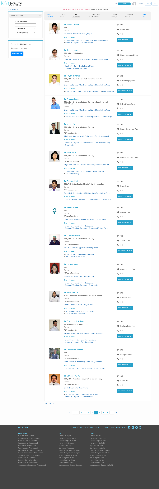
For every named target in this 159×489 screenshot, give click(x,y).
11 (112, 412)
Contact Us (105, 427)
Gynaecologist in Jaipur (67, 438)
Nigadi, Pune (125, 29)
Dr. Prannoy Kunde (71, 99)
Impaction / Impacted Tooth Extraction (79, 43)
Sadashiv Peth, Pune (128, 269)
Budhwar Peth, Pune (127, 326)
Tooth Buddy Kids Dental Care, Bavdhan (79, 305)
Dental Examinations (72, 311)
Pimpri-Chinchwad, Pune (129, 129)
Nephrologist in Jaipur (67, 460)
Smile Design (107, 117)
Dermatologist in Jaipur (67, 441)
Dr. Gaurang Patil (71, 181)
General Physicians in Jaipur (69, 453)
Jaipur (61, 433)
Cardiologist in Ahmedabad (28, 448)
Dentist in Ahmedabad (26, 436)
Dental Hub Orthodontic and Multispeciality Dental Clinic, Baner (87, 193)
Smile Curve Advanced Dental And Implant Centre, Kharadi (85, 219)
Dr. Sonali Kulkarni (71, 24)
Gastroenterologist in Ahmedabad (30, 450)
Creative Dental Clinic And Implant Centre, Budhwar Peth (85, 333)
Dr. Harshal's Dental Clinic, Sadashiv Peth (79, 276)
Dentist (66, 30)
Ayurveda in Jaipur (66, 446)
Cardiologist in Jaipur (67, 448)
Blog (112, 427)
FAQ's (97, 427)
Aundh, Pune (125, 241)
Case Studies (77, 427)
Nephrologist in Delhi (97, 460)
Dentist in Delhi (95, 436)
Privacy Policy (121, 427)
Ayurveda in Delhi (96, 446)
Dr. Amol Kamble (71, 293)
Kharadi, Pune (125, 212)
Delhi (92, 433)
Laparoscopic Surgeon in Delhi (101, 465)
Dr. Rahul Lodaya (71, 50)
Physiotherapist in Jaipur (68, 455)
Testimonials (88, 427)
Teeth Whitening (108, 91)
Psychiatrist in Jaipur (66, 463)
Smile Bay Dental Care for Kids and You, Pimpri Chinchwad (86, 59)
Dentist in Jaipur (65, 436)
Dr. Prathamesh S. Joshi (74, 321)
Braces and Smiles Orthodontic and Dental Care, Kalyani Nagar (87, 85)
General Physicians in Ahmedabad (30, 453)
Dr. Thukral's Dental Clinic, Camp (76, 388)
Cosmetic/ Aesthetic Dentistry (97, 40)
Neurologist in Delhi (97, 458)
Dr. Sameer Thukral (72, 376)
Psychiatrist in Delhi (97, 463)
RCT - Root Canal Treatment (89, 91)
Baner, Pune (124, 186)
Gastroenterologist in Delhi (100, 450)
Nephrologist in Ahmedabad (28, 460)
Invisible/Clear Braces (90, 394)
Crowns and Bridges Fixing (74, 40)
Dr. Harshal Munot (71, 264)
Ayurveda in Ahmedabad (27, 446)
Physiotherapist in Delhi (98, 455)
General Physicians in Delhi (100, 453)
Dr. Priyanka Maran (72, 76)
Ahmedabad (22, 433)
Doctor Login (23, 427)
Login (155, 4)
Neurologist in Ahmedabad (27, 458)
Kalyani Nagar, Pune (127, 81)
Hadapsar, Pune (126, 355)
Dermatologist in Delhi (98, 441)
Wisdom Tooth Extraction (74, 117)
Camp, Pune (124, 381)
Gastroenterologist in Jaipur (69, 450)
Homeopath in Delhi (97, 443)
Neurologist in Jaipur (66, 458)
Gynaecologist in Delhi (98, 438)
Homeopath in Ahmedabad (28, 443)
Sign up (148, 4)
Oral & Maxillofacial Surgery (75, 257)
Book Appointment (125, 39)
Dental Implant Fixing (86, 66)
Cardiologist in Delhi (97, 448)
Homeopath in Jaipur (67, 443)
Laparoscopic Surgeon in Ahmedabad (32, 465)
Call (121, 34)
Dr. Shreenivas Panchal (73, 350)
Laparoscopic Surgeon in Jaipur (71, 465)
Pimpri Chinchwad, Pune (129, 55)
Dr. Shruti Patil (70, 152)
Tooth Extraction (71, 66)
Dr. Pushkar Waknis (72, 236)
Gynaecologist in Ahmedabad (28, 438)
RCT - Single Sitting (72, 174)
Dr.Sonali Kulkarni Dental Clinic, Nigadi (78, 34)
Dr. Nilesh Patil (70, 124)
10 (107, 412)
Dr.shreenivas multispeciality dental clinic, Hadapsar (83, 362)
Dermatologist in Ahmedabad (28, 441)
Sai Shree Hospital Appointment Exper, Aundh (81, 248)
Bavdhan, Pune (125, 298)
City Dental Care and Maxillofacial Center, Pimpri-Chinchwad (86, 136)
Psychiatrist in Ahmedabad (28, 463)
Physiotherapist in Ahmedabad (29, 455)
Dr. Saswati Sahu (71, 207)
